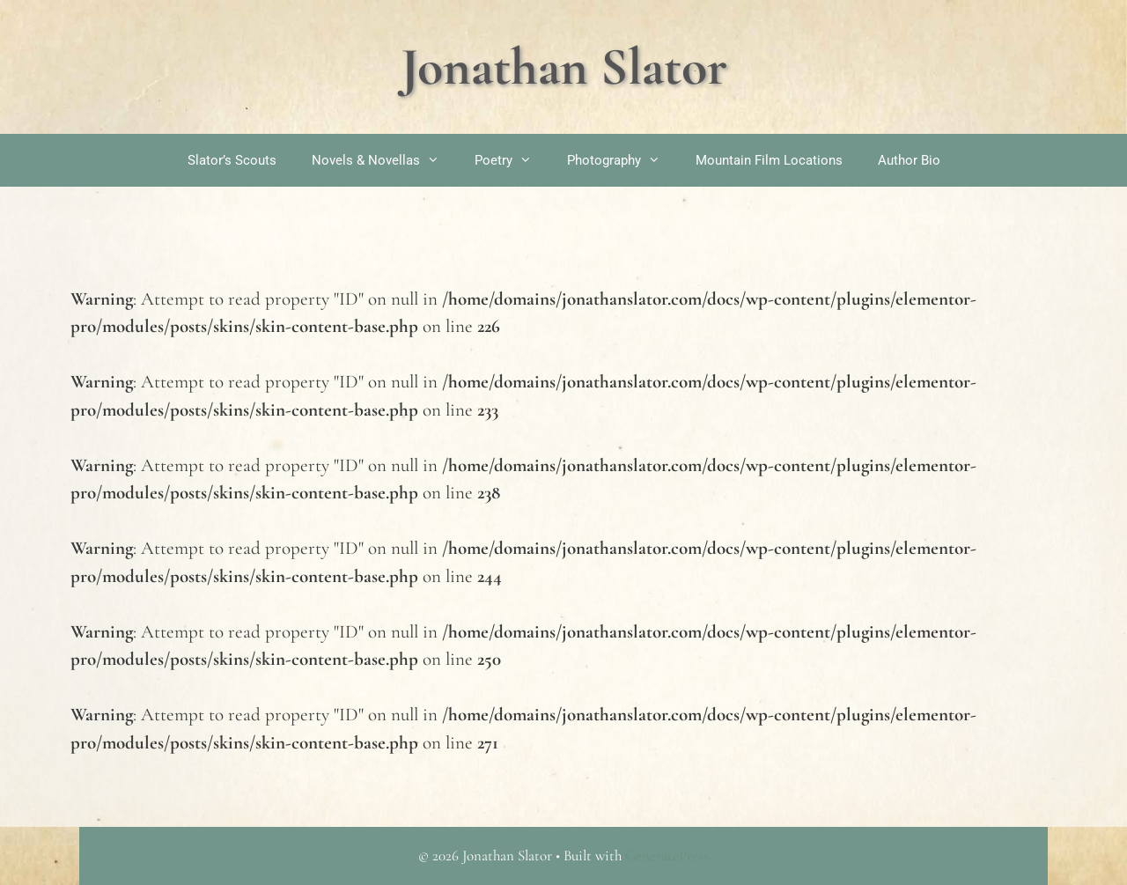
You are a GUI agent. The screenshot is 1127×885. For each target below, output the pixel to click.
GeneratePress (667, 855)
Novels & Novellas (384, 160)
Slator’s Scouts (232, 160)
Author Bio (909, 160)
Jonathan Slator (564, 67)
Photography (622, 160)
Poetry (512, 160)
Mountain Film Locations (769, 160)
